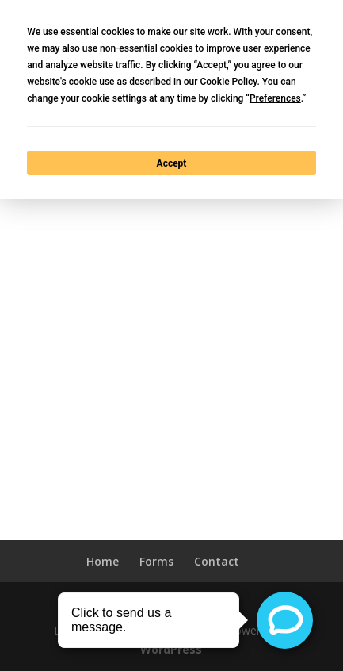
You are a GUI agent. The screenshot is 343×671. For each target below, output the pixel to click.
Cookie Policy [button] (228, 81)
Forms (156, 561)
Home (102, 561)
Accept (172, 163)
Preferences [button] (275, 98)
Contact (216, 561)
